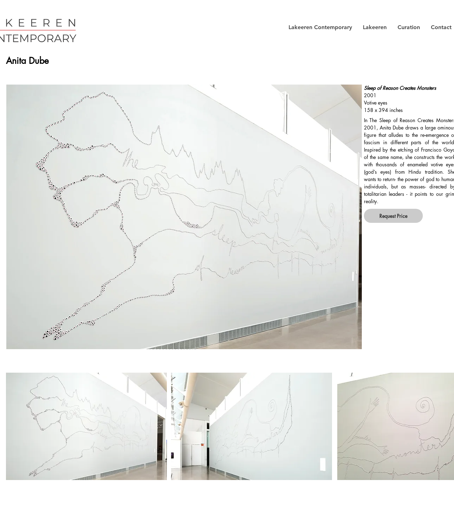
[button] (320, 27)
